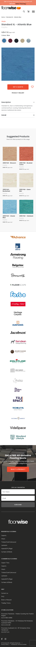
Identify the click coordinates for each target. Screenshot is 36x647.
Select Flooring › (21, 4)
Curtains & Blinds (6, 552)
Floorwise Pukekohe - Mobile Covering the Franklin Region (17, 615)
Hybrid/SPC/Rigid (6, 549)
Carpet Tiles (5, 563)
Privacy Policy (5, 644)
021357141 (5, 632)
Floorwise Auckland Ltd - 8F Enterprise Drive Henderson (15, 629)
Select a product (18, 469)
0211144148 (5, 625)
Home (3, 17)
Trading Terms (6, 603)
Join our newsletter (18, 487)
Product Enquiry (18, 93)
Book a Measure (6, 600)
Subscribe (18, 505)
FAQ (2, 597)
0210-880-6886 (6, 618)
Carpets (3, 536)
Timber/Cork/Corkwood (8, 542)
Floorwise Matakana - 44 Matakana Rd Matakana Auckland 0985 (17, 622)
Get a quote (18, 87)
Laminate (4, 545)
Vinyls (3, 539)
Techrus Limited (22, 644)
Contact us (4, 593)
